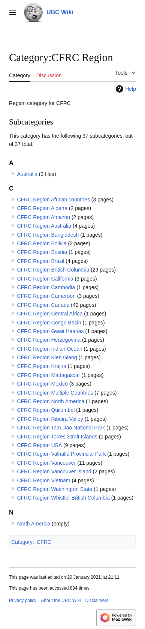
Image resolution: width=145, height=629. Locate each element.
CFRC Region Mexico (42, 384)
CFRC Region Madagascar (48, 375)
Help (125, 89)
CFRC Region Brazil (40, 261)
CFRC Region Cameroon (46, 296)
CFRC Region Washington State (54, 489)
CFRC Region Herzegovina (49, 340)
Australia (27, 174)
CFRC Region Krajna (41, 366)
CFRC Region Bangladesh (48, 235)
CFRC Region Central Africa (49, 314)
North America (33, 524)
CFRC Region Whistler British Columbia (63, 498)
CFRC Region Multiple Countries (55, 393)
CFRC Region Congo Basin (49, 323)
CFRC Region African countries (53, 200)
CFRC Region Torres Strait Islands (57, 437)
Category (22, 542)
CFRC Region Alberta (42, 208)
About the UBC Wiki (61, 600)
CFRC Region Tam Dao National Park (61, 428)
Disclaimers (96, 600)
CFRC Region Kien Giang (47, 357)
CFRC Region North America (50, 401)
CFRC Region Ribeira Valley (50, 419)
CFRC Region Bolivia (41, 243)
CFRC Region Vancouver (46, 463)
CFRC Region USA (39, 445)
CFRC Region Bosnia (42, 252)
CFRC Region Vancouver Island (54, 471)
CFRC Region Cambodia (46, 287)
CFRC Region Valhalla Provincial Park (61, 454)
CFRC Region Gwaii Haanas (50, 331)
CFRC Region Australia (44, 226)
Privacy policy (22, 600)
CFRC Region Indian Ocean (49, 349)
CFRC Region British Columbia (53, 270)
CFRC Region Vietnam (43, 480)
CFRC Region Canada (43, 305)
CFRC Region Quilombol (46, 410)
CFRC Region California (45, 279)
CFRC (44, 542)
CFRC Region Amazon (43, 217)
